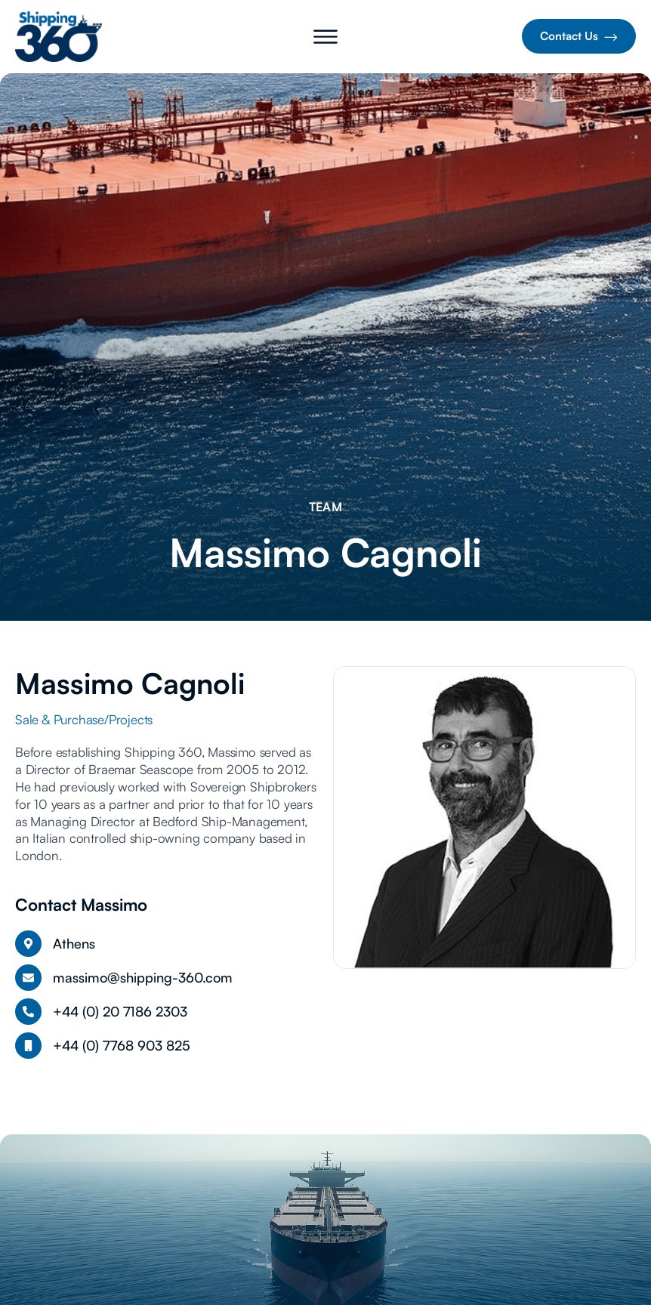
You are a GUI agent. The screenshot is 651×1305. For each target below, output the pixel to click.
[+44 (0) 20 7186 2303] (28, 1011)
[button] (325, 39)
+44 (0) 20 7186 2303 (120, 1011)
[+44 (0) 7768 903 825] (28, 1045)
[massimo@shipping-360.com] (28, 977)
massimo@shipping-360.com (143, 977)
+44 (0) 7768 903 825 (121, 1045)
